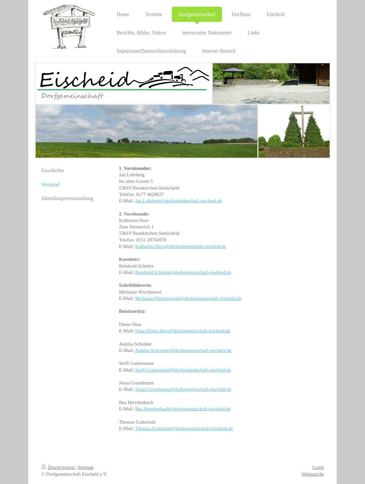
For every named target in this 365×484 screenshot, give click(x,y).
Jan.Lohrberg (148, 200)
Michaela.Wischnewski (157, 298)
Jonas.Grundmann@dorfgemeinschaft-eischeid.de (183, 389)
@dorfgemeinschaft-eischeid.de (191, 200)
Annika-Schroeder (152, 350)
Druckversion (58, 467)
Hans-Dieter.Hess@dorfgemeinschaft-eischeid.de (182, 330)
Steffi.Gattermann (152, 370)
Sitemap (85, 467)
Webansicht (312, 474)
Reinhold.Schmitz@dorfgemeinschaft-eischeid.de (183, 272)
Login (318, 467)
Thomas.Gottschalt (153, 428)
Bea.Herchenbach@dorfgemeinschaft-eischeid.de (183, 408)
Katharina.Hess (150, 246)
